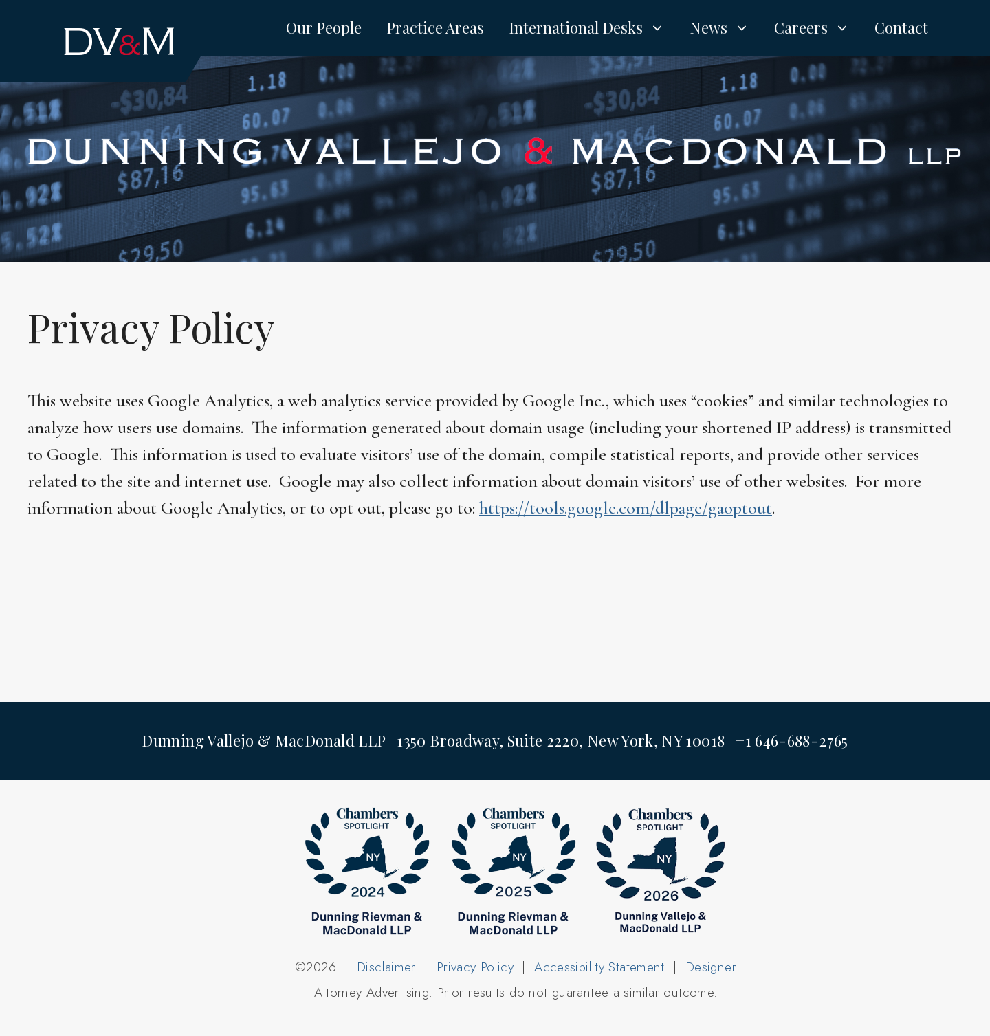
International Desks (593, 27)
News (726, 27)
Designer (710, 967)
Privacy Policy (475, 967)
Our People (324, 27)
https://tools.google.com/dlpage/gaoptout (625, 507)
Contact (901, 27)
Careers (818, 27)
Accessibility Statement (599, 967)
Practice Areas (435, 27)
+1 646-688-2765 (792, 740)
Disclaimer (386, 967)
